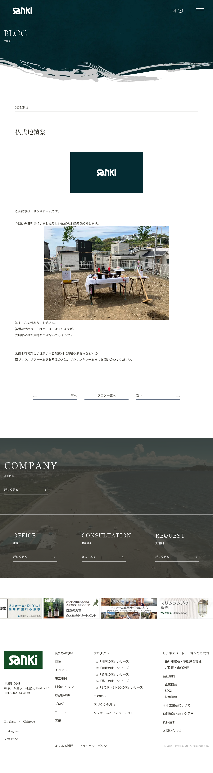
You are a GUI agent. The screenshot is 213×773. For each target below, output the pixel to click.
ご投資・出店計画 (177, 667)
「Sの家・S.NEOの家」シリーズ (119, 687)
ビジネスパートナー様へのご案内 (186, 653)
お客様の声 (62, 695)
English (10, 721)
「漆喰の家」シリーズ (112, 674)
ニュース (61, 712)
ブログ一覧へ (106, 395)
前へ (74, 395)
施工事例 (61, 678)
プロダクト (101, 653)
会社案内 (169, 676)
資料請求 (169, 722)
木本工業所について (176, 705)
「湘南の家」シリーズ (112, 661)
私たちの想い (64, 653)
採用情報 (171, 697)
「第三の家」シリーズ (112, 681)
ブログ (59, 703)
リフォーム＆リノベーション (114, 713)
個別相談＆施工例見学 (178, 713)
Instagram (12, 731)
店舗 (58, 720)
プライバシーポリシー (94, 745)
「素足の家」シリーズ (112, 668)
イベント (61, 670)
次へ (139, 395)
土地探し (100, 696)
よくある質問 (64, 745)
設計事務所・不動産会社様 (183, 661)
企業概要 (171, 684)
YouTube (11, 738)
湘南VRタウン (64, 687)
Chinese (29, 721)
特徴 (58, 661)
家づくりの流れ (104, 704)
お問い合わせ (110, 359)
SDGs (168, 690)
